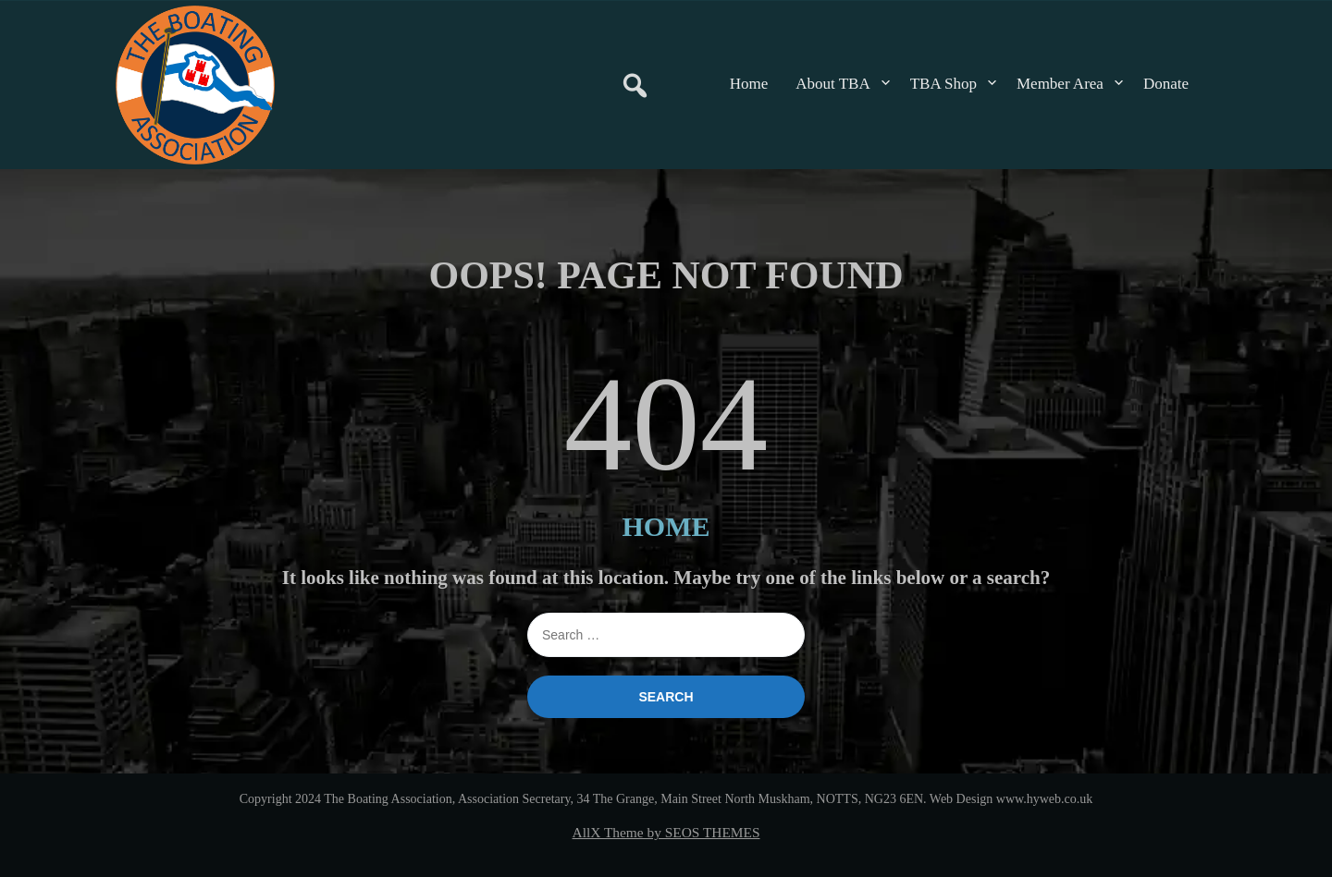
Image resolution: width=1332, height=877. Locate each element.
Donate (1166, 83)
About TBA (833, 83)
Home (749, 83)
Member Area (1060, 83)
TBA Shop (943, 83)
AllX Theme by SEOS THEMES (666, 832)
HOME (666, 526)
